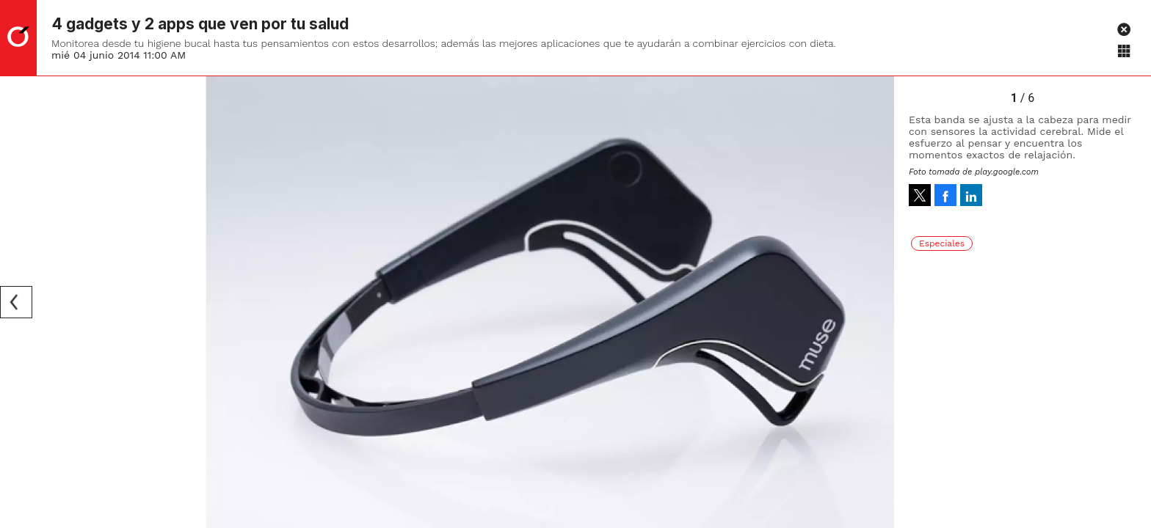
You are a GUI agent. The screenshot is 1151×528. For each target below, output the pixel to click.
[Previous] (16, 302)
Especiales (942, 243)
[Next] (878, 302)
